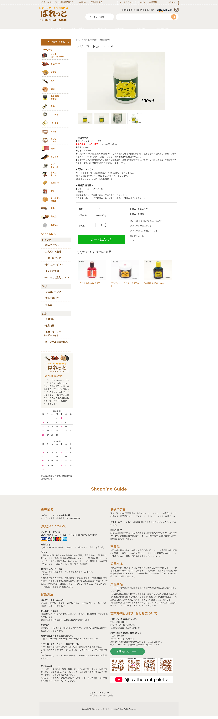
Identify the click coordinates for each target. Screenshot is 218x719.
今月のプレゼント (54, 264)
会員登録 (153, 2)
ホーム (78, 40)
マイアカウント (126, 2)
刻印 (52, 89)
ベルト (53, 132)
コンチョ (54, 115)
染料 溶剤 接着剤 (90, 40)
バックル (54, 123)
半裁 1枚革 (55, 64)
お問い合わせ (162, 28)
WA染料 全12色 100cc (154, 283)
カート (167, 2)
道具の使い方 (52, 298)
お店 (44, 314)
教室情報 (141, 28)
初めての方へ (78, 28)
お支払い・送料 (53, 251)
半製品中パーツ (54, 174)
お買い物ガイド (98, 28)
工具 (52, 81)
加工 (52, 208)
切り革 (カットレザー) (57, 55)
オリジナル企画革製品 (56, 342)
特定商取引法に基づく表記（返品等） (146, 221)
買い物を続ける (137, 236)
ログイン (141, 2)
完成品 (53, 216)
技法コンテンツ (53, 292)
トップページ (57, 28)
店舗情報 (119, 28)
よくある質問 (52, 271)
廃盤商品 (54, 225)
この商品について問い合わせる (143, 231)
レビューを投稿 (137, 214)
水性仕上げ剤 (105, 40)
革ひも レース (53, 140)
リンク (48, 348)
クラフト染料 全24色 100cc (90, 283)
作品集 (48, 305)
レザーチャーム (54, 165)
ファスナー (55, 157)
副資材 (53, 149)
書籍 (52, 191)
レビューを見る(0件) (139, 209)
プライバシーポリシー (99, 692)
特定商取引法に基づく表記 (101, 695)
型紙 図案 (55, 182)
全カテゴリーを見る (56, 42)
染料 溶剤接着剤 (55, 97)
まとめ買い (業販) (55, 199)
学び (44, 286)
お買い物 (46, 240)
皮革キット (55, 72)
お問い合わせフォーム (127, 651)
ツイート (134, 241)
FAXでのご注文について (57, 277)
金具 (52, 106)
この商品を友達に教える (141, 226)
